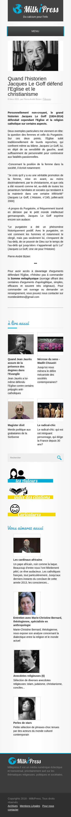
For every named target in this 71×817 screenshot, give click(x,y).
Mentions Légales (30, 805)
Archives (13, 805)
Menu (35, 31)
